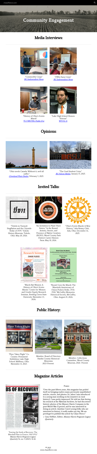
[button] (94, 2)
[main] (48, 18)
